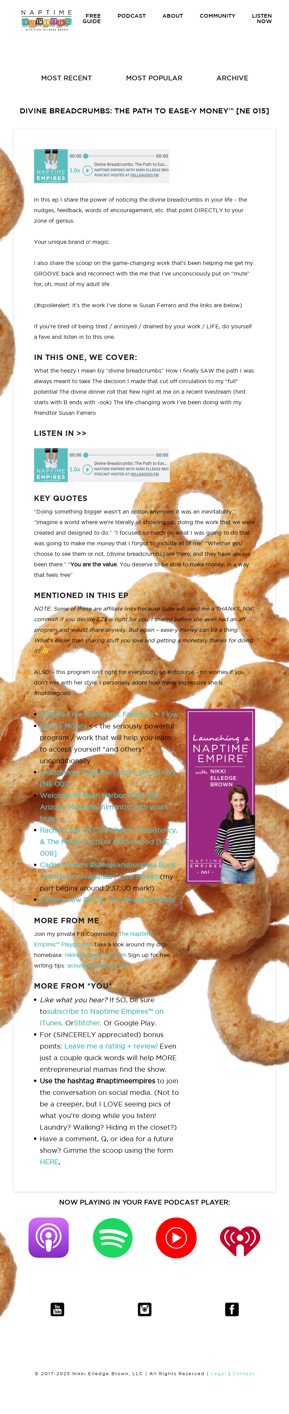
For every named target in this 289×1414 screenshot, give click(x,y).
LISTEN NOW (262, 18)
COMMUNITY (217, 16)
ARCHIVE (232, 78)
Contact (244, 1373)
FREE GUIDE (92, 18)
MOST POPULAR (154, 78)
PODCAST (132, 16)
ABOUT (172, 16)
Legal (219, 1373)
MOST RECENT (66, 78)
